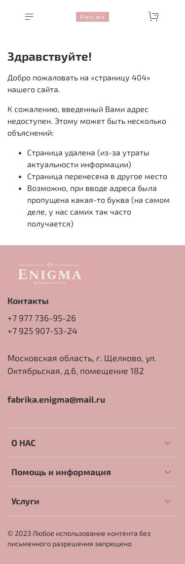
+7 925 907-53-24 (42, 330)
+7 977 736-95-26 (41, 317)
